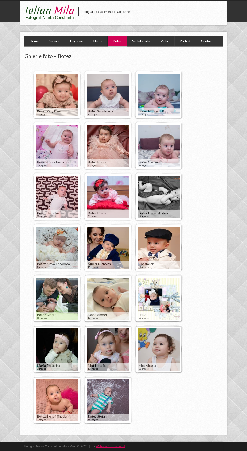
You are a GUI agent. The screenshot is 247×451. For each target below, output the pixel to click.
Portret (185, 41)
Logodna (76, 41)
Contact (207, 41)
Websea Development (110, 446)
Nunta (97, 41)
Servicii (54, 41)
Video (165, 41)
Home (34, 41)
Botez (117, 41)
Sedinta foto (141, 41)
